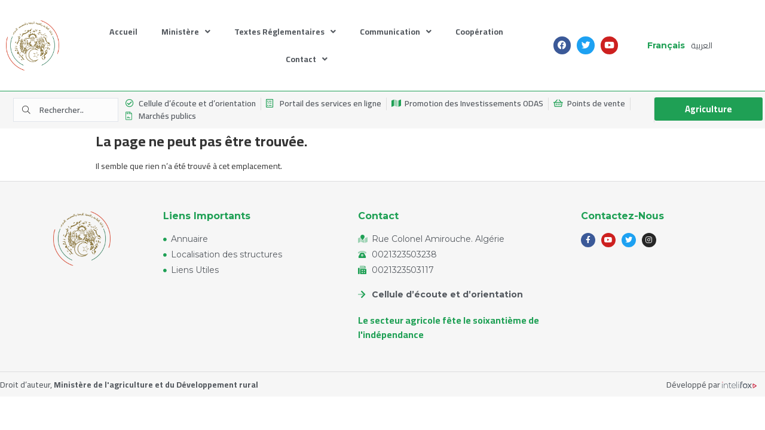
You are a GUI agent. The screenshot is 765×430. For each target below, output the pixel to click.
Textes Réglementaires (285, 32)
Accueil (123, 31)
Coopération (479, 31)
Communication (396, 32)
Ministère (185, 32)
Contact (307, 59)
